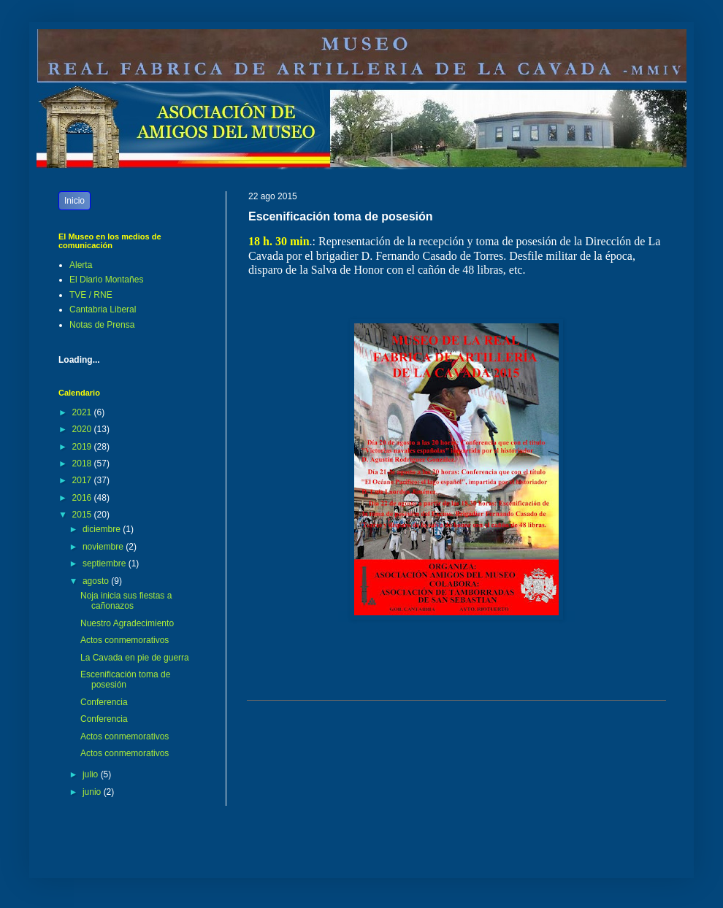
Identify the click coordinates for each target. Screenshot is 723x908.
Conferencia (104, 702)
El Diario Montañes (106, 279)
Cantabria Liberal (102, 309)
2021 (83, 412)
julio (92, 774)
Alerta (80, 265)
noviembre (104, 547)
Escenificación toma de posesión (125, 679)
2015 (83, 514)
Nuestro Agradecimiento (127, 623)
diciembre (103, 529)
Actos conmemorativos (124, 640)
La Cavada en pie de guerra (134, 658)
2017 (83, 480)
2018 (83, 463)
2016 (83, 498)
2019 (83, 447)
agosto (97, 581)
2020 (83, 429)
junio (93, 792)
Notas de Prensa (101, 325)
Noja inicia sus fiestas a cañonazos (126, 600)
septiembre (106, 563)
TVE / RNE (90, 295)
